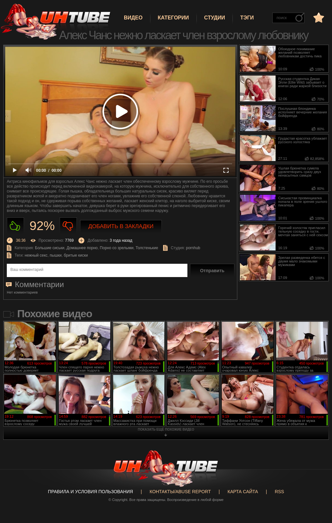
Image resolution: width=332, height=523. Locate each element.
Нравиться (15, 226)
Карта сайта (243, 491)
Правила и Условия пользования (90, 491)
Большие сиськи (50, 248)
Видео (133, 17)
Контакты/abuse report (180, 491)
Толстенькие (147, 248)
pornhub (193, 248)
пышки (56, 255)
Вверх (317, 493)
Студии (214, 17)
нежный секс (36, 255)
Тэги (247, 17)
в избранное (318, 17)
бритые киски (76, 255)
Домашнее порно (82, 248)
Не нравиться (68, 226)
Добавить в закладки (121, 226)
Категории (173, 17)
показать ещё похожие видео (166, 429)
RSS (279, 491)
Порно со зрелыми (117, 248)
